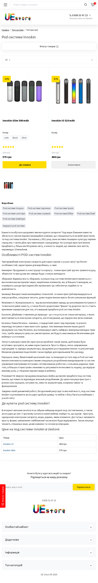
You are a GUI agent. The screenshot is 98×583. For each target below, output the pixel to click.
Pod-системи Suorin (64, 208)
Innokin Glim (9, 450)
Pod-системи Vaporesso (39, 208)
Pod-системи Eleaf (86, 213)
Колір (5, 132)
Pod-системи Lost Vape (14, 213)
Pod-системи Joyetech (39, 213)
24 (7, 59)
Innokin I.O (8, 444)
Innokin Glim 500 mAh (16, 120)
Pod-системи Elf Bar (63, 213)
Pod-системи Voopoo (13, 208)
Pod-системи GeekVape (14, 218)
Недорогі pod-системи (14, 225)
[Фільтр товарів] (2, 496)
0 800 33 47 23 (79, 15)
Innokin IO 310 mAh (63, 120)
